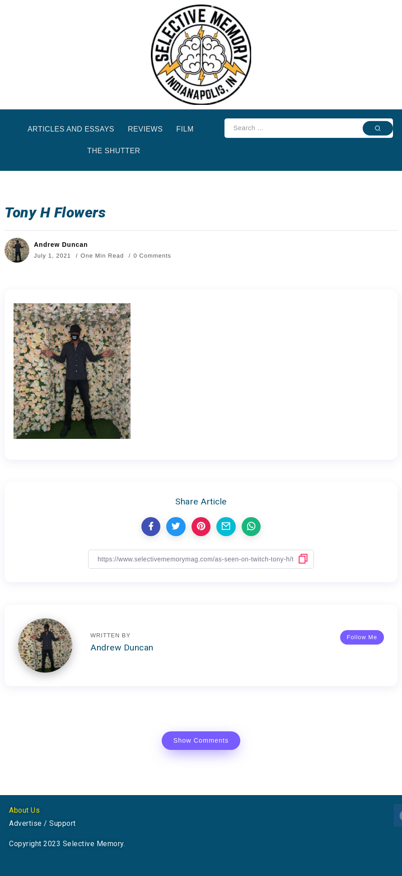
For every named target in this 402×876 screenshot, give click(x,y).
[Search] (308, 128)
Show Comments (201, 740)
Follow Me (362, 637)
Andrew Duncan (61, 244)
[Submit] (378, 128)
